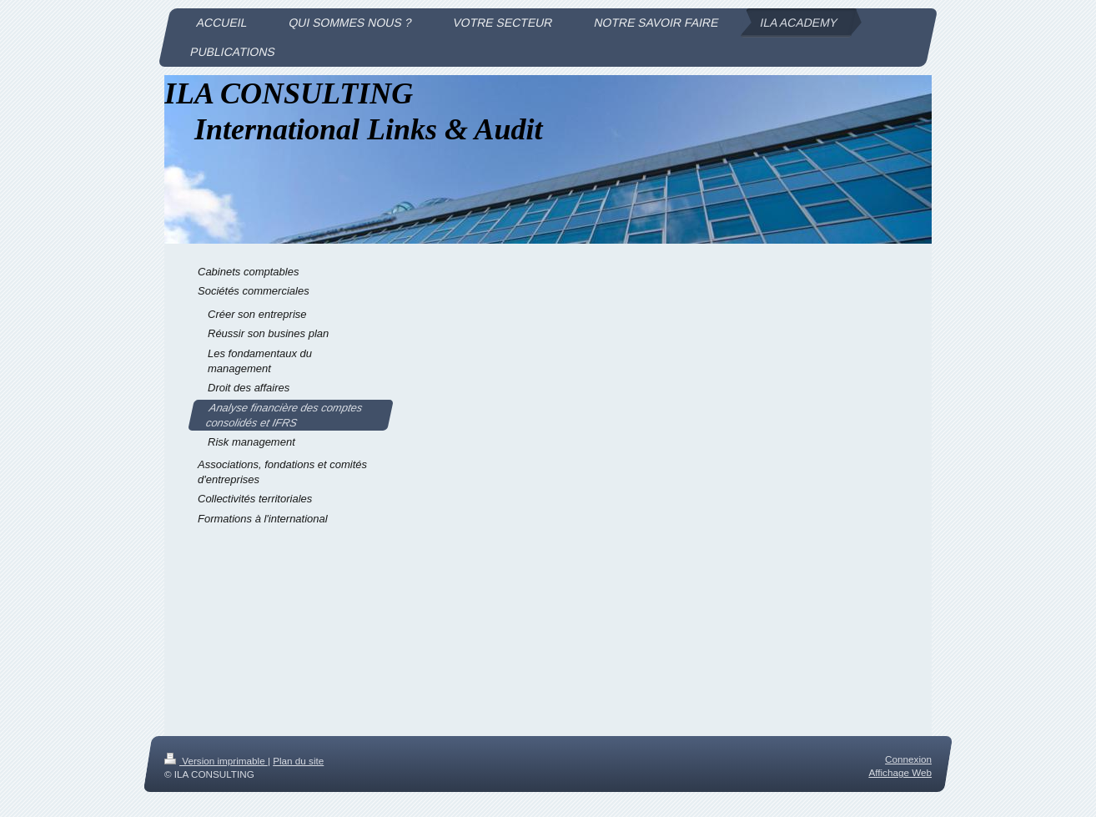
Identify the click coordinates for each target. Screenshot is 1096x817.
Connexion (908, 759)
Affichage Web (900, 773)
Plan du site (298, 760)
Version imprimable (216, 760)
